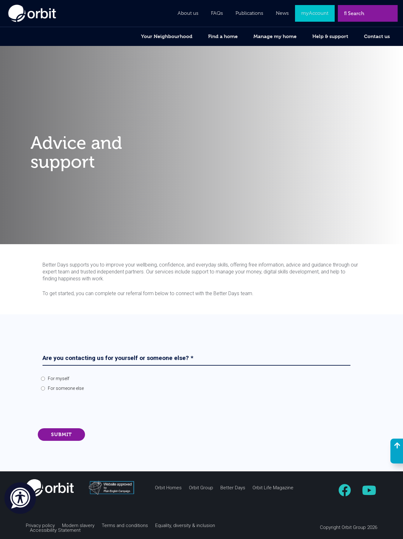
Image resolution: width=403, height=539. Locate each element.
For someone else (66, 388)
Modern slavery (78, 525)
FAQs (217, 13)
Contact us (377, 36)
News (282, 13)
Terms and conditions (125, 525)
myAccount (314, 13)
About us (188, 13)
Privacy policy (40, 525)
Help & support (330, 36)
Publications (249, 13)
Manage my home (275, 36)
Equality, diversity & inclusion (185, 525)
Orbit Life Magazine (273, 488)
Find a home (223, 36)
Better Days (232, 488)
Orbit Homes (168, 488)
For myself (58, 378)
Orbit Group (201, 488)
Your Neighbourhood (166, 36)
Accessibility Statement (55, 530)
